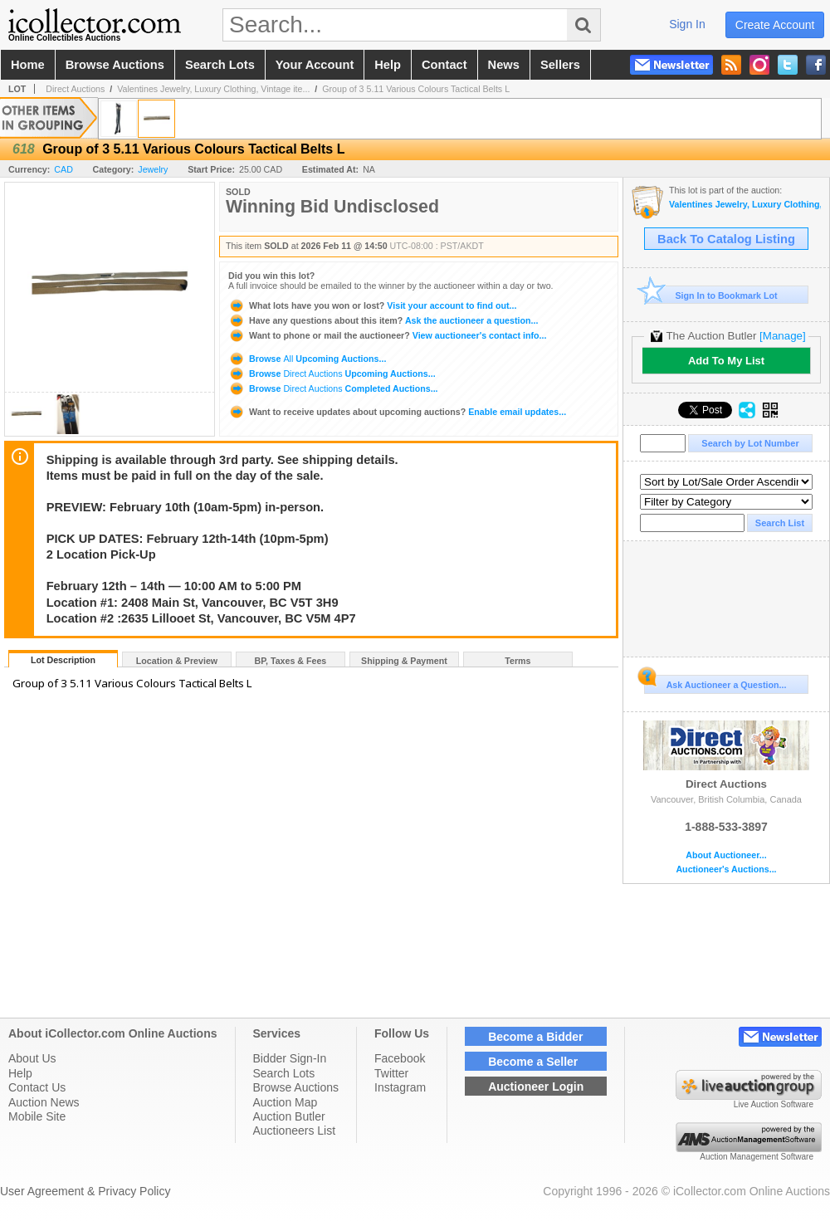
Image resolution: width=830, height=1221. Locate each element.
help (387, 64)
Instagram (400, 1087)
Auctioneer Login (535, 1086)
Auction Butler (289, 1116)
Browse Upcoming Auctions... (307, 359)
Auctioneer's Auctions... (726, 869)
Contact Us (37, 1087)
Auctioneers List (294, 1130)
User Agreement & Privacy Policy (85, 1191)
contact (444, 64)
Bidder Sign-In (290, 1058)
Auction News (44, 1102)
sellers (560, 64)
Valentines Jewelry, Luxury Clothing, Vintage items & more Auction (745, 204)
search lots (220, 64)
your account (315, 64)
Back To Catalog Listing (726, 239)
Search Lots (284, 1073)
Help (20, 1073)
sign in (687, 24)
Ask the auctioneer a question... (383, 320)
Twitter (391, 1073)
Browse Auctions (296, 1087)
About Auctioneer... (726, 855)
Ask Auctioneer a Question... (715, 682)
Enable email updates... (397, 412)
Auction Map (285, 1102)
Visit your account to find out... (372, 305)
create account (775, 25)
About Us (32, 1058)
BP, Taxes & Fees (291, 661)
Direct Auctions (75, 89)
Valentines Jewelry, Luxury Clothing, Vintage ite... (213, 89)
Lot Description (63, 660)
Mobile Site (37, 1116)
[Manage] (782, 336)
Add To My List (726, 360)
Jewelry (153, 169)
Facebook (399, 1058)
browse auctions (115, 64)
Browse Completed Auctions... (333, 388)
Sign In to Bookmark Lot (711, 295)
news (504, 64)
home (28, 64)
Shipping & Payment (404, 661)
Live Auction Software (773, 1104)
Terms (517, 661)
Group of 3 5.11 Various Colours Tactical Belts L (416, 89)
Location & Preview (176, 661)
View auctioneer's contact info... (387, 335)
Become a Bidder (535, 1036)
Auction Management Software (756, 1156)
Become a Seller (533, 1061)
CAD (63, 169)
